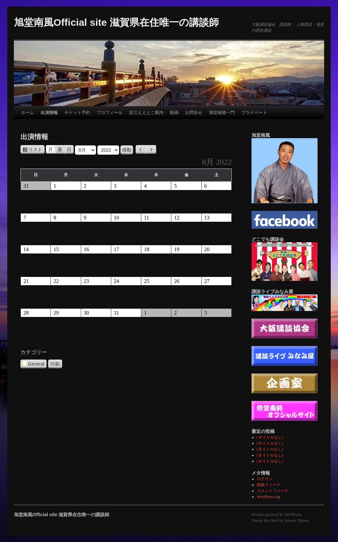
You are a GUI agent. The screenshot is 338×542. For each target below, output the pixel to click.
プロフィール (109, 112)
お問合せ (193, 112)
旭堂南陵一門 (222, 112)
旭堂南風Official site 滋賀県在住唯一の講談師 (116, 22)
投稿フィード (269, 485)
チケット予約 (77, 112)
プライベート (254, 112)
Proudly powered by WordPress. (277, 514)
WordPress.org (268, 496)
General (33, 364)
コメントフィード (272, 490)
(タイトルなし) (270, 437)
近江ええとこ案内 (146, 112)
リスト (36, 149)
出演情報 (49, 112)
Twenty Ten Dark (265, 520)
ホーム (27, 112)
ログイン (265, 479)
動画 (174, 112)
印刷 (56, 364)
